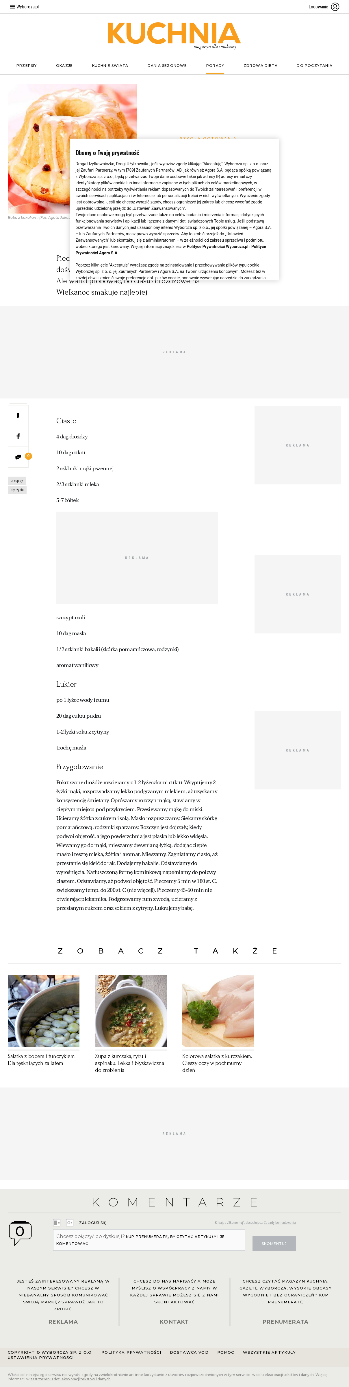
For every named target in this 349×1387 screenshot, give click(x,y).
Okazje (64, 65)
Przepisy (26, 65)
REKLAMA (63, 1322)
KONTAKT (174, 1322)
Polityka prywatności (131, 1352)
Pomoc (225, 1352)
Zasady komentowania (280, 1223)
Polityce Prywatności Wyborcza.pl (217, 246)
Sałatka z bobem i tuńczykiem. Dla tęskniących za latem (41, 1059)
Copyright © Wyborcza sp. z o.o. (50, 1352)
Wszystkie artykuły (269, 1352)
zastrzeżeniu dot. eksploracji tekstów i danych (70, 1379)
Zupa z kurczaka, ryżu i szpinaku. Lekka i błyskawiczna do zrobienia (129, 1063)
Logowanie (324, 6)
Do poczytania (315, 65)
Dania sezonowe (167, 65)
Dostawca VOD (189, 1352)
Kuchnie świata (110, 65)
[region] (174, 209)
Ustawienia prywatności (41, 1357)
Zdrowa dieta (261, 65)
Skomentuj (274, 1243)
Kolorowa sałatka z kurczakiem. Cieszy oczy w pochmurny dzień (217, 1063)
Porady (215, 65)
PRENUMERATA (286, 1322)
